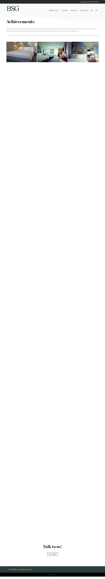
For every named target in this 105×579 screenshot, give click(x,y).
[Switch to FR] (96, 10)
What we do (54, 10)
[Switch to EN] (51, 574)
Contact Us (84, 10)
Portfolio (64, 10)
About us (74, 10)
